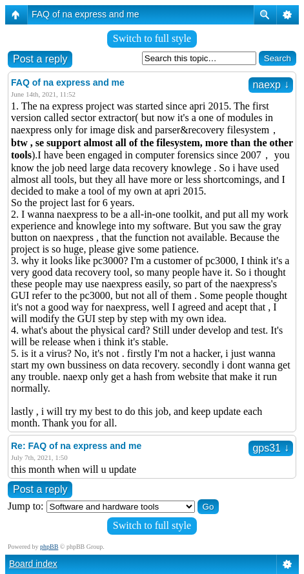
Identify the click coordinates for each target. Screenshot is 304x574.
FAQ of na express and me (85, 14)
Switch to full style (152, 38)
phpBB (49, 546)
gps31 (270, 448)
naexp (270, 84)
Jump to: (26, 506)
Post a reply (40, 58)
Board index (33, 564)
